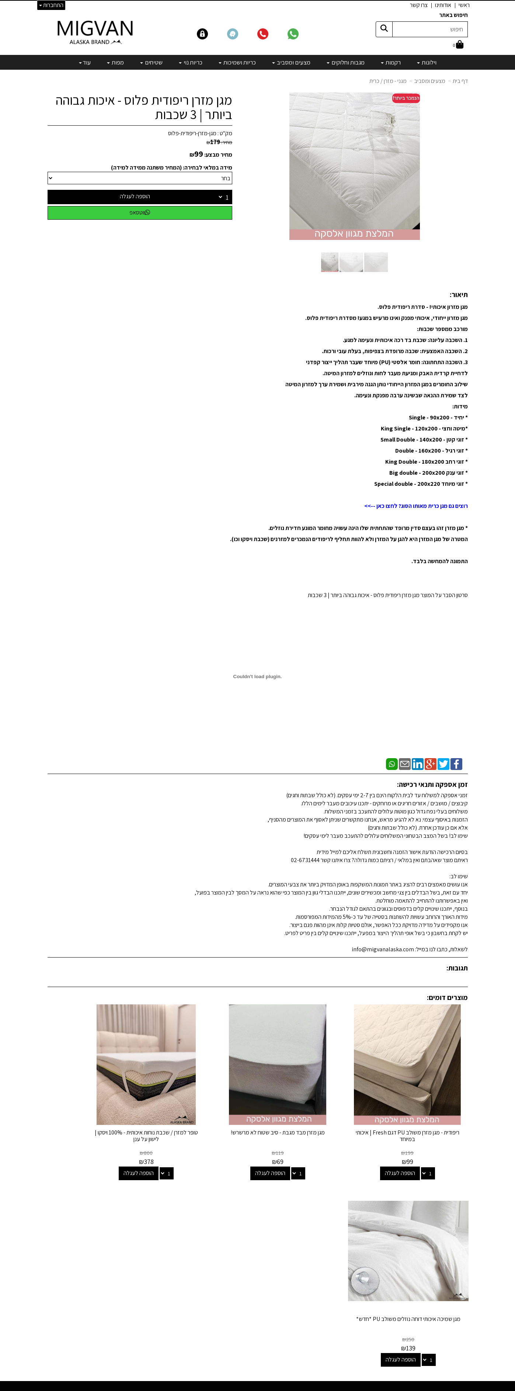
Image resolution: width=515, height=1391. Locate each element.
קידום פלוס (248, 1386)
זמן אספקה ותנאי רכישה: (432, 784)
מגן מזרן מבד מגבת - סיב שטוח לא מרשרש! (311, 1112)
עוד (85, 62)
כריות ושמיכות (309, 1248)
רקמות (317, 1218)
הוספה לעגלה (135, 196)
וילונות (317, 1208)
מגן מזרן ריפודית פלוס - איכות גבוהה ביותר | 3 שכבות (144, 107)
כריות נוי (315, 1258)
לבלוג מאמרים (163, 1338)
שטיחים (316, 1268)
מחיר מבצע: (218, 154)
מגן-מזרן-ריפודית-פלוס (192, 133)
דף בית (460, 81)
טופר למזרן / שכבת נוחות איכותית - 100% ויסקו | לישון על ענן (203, 1112)
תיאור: (459, 294)
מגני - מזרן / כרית (388, 81)
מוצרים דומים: (447, 997)
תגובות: (457, 968)
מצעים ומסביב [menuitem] (291, 62)
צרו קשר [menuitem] (419, 5)
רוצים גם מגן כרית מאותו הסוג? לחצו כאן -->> (416, 506)
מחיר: (219, 142)
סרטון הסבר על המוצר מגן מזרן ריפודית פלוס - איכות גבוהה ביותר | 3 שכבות (388, 595)
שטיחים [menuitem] (151, 62)
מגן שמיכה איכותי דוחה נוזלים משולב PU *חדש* (95, 1112)
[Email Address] (318, 1311)
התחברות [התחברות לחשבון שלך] (51, 5)
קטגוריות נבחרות (299, 1193)
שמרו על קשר (160, 1193)
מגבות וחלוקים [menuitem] (346, 62)
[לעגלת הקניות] (458, 45)
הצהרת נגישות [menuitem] (452, 1239)
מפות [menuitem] (115, 62)
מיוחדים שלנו (310, 1288)
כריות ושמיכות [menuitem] (237, 62)
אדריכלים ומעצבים (158, 1358)
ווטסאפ (139, 212)
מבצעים (315, 1298)
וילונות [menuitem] (426, 62)
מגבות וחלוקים (308, 1228)
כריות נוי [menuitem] (190, 62)
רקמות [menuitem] (391, 62)
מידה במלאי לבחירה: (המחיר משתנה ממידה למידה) (171, 167)
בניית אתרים (229, 1386)
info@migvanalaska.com (135, 1238)
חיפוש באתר (453, 15)
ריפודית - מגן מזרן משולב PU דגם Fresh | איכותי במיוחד (419, 1112)
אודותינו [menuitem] (443, 5)
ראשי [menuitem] (464, 5)
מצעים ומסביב (429, 81)
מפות (318, 1278)
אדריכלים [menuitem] (458, 1231)
